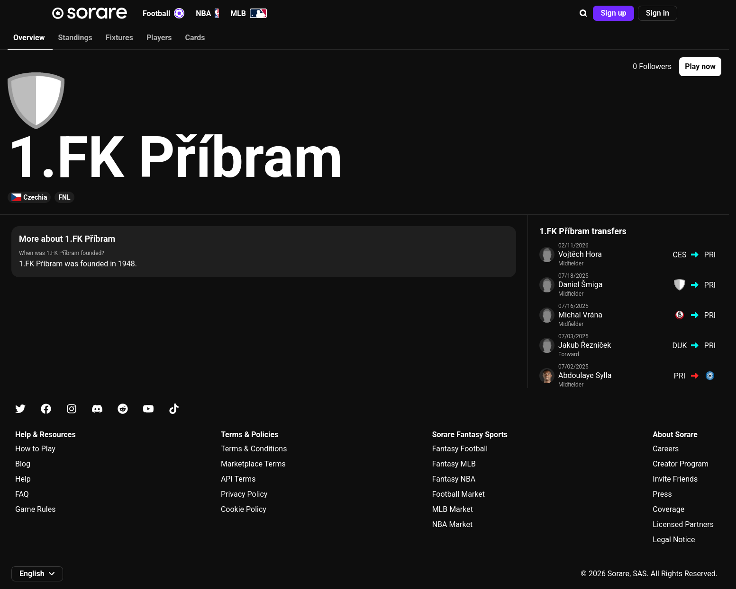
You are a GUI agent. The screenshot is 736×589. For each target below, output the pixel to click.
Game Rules (35, 509)
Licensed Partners (683, 524)
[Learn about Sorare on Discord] (97, 409)
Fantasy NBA (454, 479)
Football (163, 13)
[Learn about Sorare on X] (20, 409)
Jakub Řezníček (584, 345)
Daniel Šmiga (580, 284)
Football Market (458, 494)
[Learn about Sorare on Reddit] (123, 409)
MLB (248, 13)
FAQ (22, 494)
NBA (207, 13)
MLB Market (452, 509)
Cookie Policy (243, 509)
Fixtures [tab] (119, 37)
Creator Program (681, 463)
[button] (583, 13)
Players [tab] (159, 37)
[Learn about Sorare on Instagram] (72, 409)
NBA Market (452, 524)
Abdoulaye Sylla (584, 375)
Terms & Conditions (254, 448)
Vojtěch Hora (580, 254)
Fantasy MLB (454, 463)
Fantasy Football (460, 448)
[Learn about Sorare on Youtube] (148, 409)
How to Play (35, 448)
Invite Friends (675, 479)
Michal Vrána (580, 314)
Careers (666, 448)
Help (23, 479)
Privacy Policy (244, 494)
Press (662, 494)
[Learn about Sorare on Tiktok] (174, 409)
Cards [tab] (195, 37)
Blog (22, 463)
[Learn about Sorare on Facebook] (46, 409)
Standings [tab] (75, 37)
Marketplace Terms (253, 463)
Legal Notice (674, 539)
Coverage (668, 509)
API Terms (238, 479)
